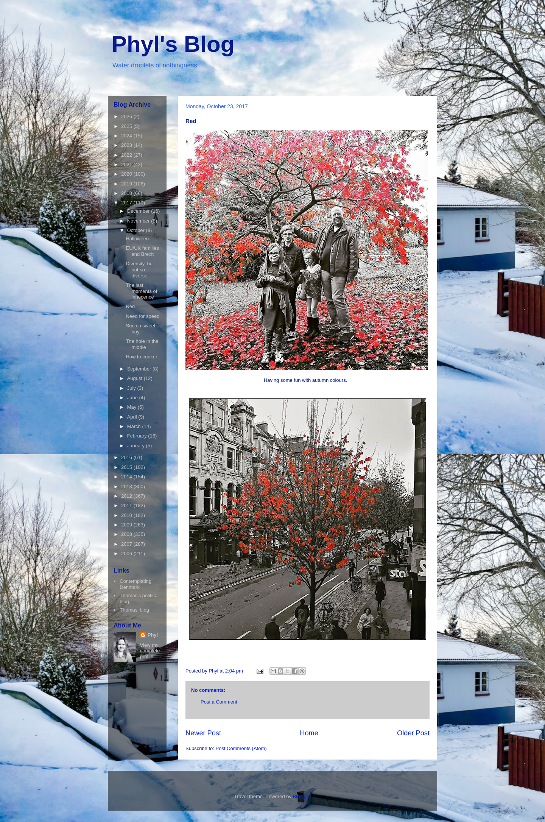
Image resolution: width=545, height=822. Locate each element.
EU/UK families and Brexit (142, 251)
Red (130, 306)
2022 (127, 155)
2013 (127, 486)
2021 (127, 164)
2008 (127, 534)
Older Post (413, 733)
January (136, 445)
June (133, 397)
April (133, 417)
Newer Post (203, 733)
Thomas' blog (134, 610)
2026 (127, 116)
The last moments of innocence (141, 291)
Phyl (153, 635)
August (135, 378)
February (137, 436)
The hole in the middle (142, 344)
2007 (127, 544)
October (136, 230)
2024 (127, 136)
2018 (127, 193)
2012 (127, 496)
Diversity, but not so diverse (140, 269)
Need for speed (142, 316)
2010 (127, 515)
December (139, 211)
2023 (127, 145)
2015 (127, 467)
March (134, 426)
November (139, 221)
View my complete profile (150, 650)
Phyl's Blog (173, 44)
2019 (127, 184)
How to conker (141, 357)
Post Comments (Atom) (241, 748)
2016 (127, 457)
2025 (127, 126)
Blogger (301, 796)
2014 (127, 476)
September (140, 369)
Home (309, 733)
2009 (127, 525)
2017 (127, 203)
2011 (127, 505)
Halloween (137, 238)
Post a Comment (219, 702)
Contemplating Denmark (135, 584)
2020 (127, 174)
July (132, 388)
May (132, 407)
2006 (127, 553)
